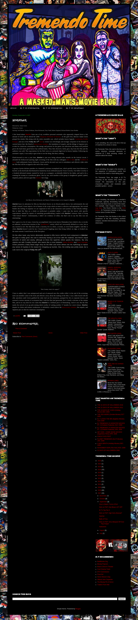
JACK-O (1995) (113, 252)
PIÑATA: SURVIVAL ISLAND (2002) (114, 268)
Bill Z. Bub (70, 160)
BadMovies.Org (102, 561)
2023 (100, 461)
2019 (100, 467)
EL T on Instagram (52, 108)
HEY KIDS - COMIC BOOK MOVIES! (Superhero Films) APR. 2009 (109, 433)
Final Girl (100, 574)
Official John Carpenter (105, 579)
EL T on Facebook (29, 108)
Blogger (78, 609)
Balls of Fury (103, 519)
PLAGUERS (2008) (114, 349)
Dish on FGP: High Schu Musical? (110, 513)
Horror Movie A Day (103, 577)
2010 (100, 484)
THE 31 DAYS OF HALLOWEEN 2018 (110, 405)
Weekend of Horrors (54, 137)
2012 (100, 478)
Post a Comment (21, 328)
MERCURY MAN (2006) (116, 284)
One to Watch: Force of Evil (108, 504)
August (102, 530)
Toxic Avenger (82, 242)
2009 (100, 487)
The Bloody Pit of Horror (105, 582)
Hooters (38, 178)
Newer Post (17, 333)
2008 (100, 490)
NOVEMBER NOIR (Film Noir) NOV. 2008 (111, 448)
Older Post (83, 333)
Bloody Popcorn (102, 564)
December (103, 496)
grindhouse (45, 224)
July (101, 533)
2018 (100, 469)
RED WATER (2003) (114, 333)
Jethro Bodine (68, 242)
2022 (100, 464)
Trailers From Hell (103, 585)
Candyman (78, 139)
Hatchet (101, 516)
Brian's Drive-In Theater (105, 567)
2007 (100, 493)
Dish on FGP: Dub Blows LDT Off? (110, 507)
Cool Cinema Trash (103, 569)
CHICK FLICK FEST (104, 436)
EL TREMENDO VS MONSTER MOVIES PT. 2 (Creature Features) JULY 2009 (111, 424)
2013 (100, 475)
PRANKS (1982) (113, 381)
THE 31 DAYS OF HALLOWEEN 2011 (110, 407)
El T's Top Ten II (104, 510)
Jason (41, 142)
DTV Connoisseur (103, 572)
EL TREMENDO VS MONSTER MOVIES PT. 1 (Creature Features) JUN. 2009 (111, 428)
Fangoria (43, 137)
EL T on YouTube (75, 108)
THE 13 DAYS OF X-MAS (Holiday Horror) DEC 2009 (109, 411)
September (103, 502)
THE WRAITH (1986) (115, 318)
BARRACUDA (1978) (115, 237)
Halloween (102, 527)
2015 (100, 472)
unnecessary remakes (41, 144)
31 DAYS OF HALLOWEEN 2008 (108, 450)
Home (13, 108)
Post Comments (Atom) (29, 336)
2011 (100, 481)
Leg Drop (98, 208)
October (102, 499)
